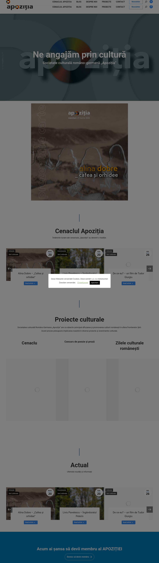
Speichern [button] (94, 283)
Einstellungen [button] (82, 283)
